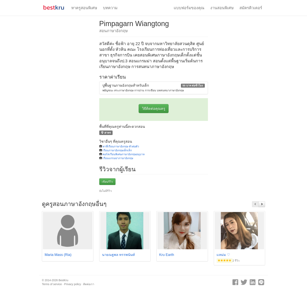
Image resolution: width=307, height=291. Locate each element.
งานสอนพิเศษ (222, 8)
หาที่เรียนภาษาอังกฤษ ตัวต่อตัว (121, 146)
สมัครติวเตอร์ (250, 8)
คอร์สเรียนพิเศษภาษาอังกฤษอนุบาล (124, 154)
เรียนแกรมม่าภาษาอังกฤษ (118, 158)
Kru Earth (166, 255)
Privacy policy (72, 284)
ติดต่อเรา (88, 284)
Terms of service (52, 284)
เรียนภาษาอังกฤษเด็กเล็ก (117, 150)
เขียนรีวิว (107, 181)
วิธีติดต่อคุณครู (153, 109)
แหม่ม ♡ (223, 255)
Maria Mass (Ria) (58, 255)
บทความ (110, 8)
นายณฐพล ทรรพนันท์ (118, 255)
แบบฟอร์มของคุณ (189, 8)
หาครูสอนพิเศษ (84, 8)
